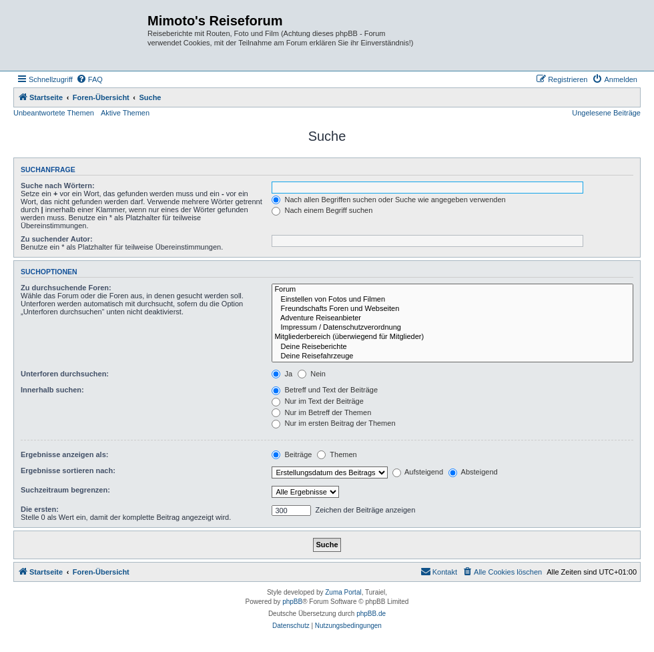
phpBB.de (371, 613)
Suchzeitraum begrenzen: (65, 490)
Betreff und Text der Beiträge (325, 390)
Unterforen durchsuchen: (65, 374)
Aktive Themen (125, 113)
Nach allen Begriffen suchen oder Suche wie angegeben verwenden (388, 200)
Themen (336, 454)
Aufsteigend (418, 472)
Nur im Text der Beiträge (317, 401)
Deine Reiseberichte (452, 347)
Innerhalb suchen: (52, 390)
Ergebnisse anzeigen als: (64, 454)
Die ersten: (40, 509)
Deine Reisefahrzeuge (452, 356)
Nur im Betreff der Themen (321, 412)
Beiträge (292, 454)
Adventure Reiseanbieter (452, 318)
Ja (282, 374)
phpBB (292, 601)
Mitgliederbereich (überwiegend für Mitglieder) (452, 337)
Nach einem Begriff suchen (322, 210)
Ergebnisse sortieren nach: (68, 470)
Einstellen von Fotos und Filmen (452, 299)
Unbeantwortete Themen (53, 113)
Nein (312, 374)
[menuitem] (89, 79)
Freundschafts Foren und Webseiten (452, 309)
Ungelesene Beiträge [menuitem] (606, 113)
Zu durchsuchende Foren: (66, 288)
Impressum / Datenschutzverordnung (452, 327)
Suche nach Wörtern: (58, 186)
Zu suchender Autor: (57, 239)
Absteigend (473, 472)
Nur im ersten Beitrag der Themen (333, 423)
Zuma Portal (343, 592)
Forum (452, 289)
